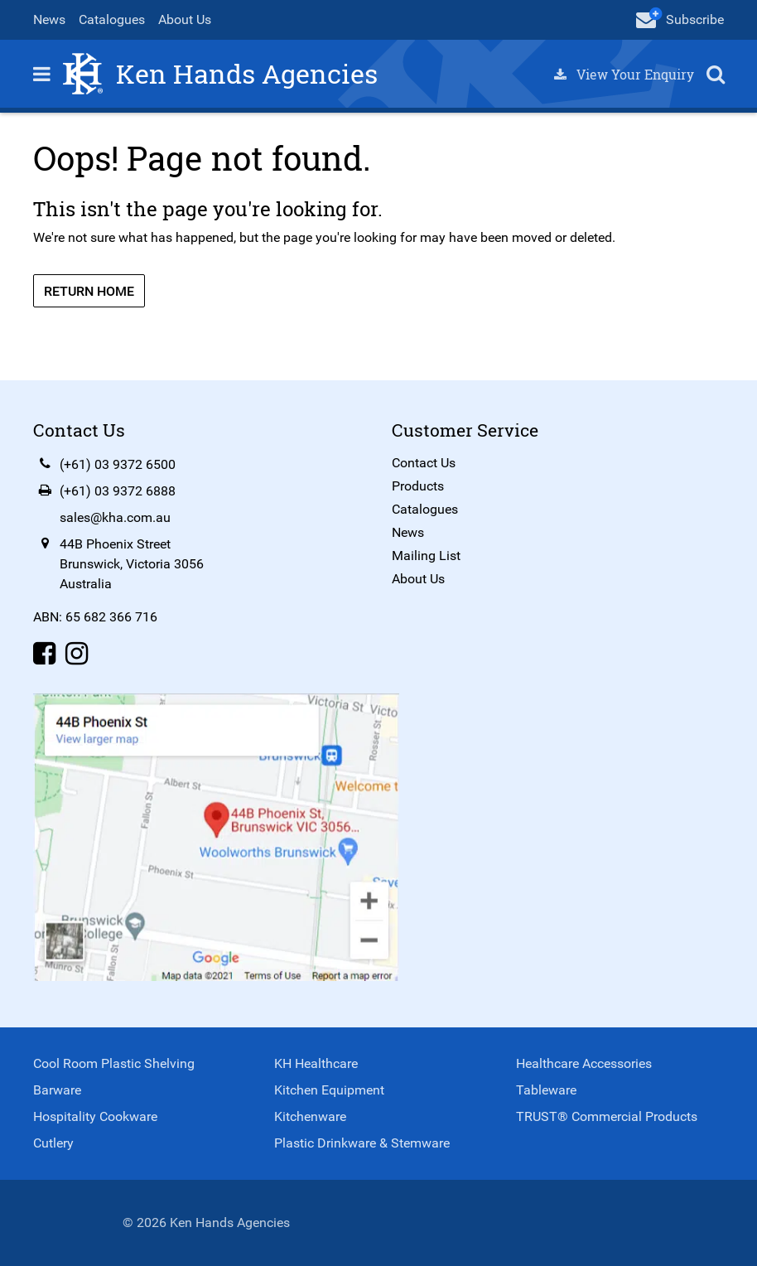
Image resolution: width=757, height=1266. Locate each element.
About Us (184, 19)
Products (418, 486)
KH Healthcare (316, 1063)
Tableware (546, 1090)
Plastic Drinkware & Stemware (362, 1143)
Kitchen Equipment (329, 1090)
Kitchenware (310, 1116)
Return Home (89, 291)
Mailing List (426, 555)
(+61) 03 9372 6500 (118, 464)
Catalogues (112, 19)
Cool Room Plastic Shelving (114, 1063)
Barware (57, 1090)
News (49, 19)
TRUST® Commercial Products (606, 1116)
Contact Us (424, 463)
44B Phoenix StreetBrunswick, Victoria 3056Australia (132, 564)
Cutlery (53, 1143)
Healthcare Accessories (584, 1063)
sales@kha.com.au (115, 517)
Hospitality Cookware (95, 1116)
